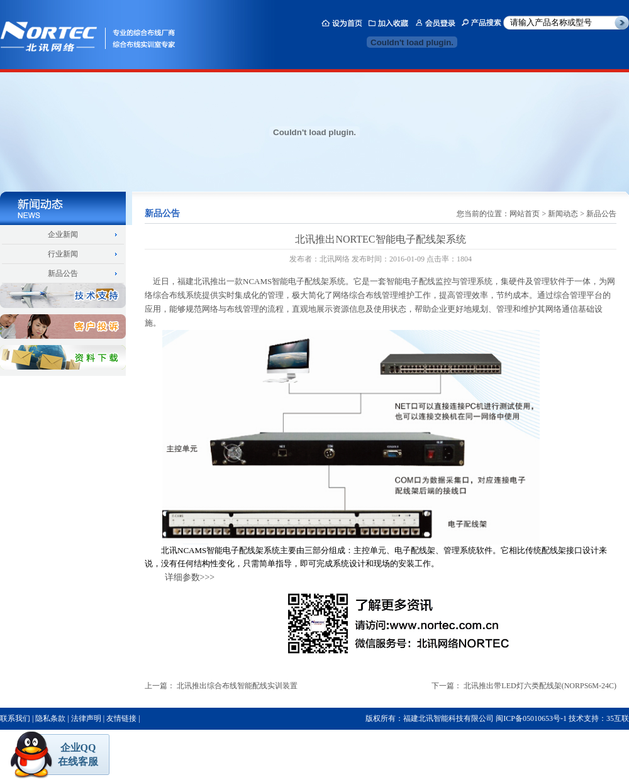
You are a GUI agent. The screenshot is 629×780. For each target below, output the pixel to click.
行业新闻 (63, 254)
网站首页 (524, 213)
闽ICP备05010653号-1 (531, 718)
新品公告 (63, 273)
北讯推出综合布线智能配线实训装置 (237, 685)
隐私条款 (50, 718)
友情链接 (121, 718)
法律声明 (86, 718)
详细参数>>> (190, 577)
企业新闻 (63, 234)
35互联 (617, 718)
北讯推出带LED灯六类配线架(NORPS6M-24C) (540, 685)
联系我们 (15, 718)
